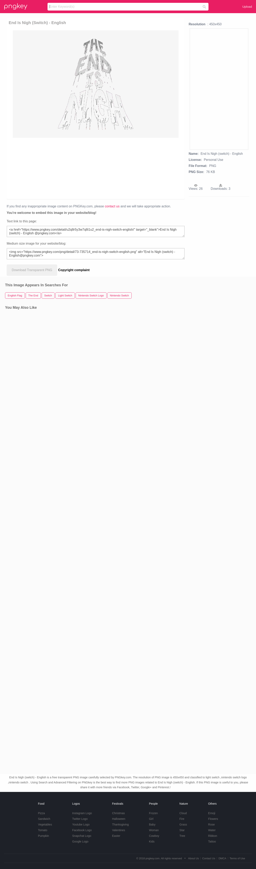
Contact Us (208, 858)
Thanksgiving (120, 824)
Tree (182, 835)
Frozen (153, 813)
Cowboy (154, 835)
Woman (154, 830)
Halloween (118, 818)
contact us (112, 206)
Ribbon (212, 835)
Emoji (211, 813)
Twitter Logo (80, 818)
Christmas (118, 813)
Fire (181, 818)
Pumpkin (43, 835)
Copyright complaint (74, 270)
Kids (151, 841)
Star (182, 830)
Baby (152, 824)
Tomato (42, 830)
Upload (247, 6)
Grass (183, 824)
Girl (151, 818)
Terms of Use (237, 858)
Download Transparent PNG (32, 270)
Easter (116, 835)
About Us (193, 858)
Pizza (41, 813)
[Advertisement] (95, 168)
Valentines (118, 830)
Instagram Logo (82, 813)
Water (212, 830)
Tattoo (212, 841)
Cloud (183, 813)
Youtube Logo (81, 824)
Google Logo (80, 841)
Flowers (213, 818)
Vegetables (45, 824)
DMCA (222, 858)
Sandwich (44, 818)
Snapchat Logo (81, 835)
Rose (211, 824)
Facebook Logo (82, 830)
